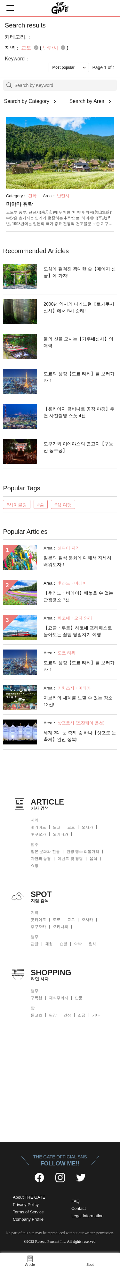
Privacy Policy (26, 1204)
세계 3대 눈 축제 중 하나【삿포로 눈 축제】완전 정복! (80, 736)
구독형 (36, 998)
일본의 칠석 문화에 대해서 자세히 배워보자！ (77, 561)
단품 (79, 998)
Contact (78, 1208)
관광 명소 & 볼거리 (83, 851)
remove (36, 47)
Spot (90, 1264)
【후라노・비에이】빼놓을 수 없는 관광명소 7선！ (78, 596)
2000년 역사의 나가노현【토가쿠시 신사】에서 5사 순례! (79, 307)
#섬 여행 (63, 504)
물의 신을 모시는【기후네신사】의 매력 (78, 342)
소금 (81, 1015)
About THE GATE (29, 1197)
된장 (53, 1015)
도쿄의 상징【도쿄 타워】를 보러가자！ (79, 377)
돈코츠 (36, 1015)
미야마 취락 (19, 204)
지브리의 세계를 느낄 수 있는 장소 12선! (78, 701)
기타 (96, 1015)
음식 (93, 858)
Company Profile (28, 1219)
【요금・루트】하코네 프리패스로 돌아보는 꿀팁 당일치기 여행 (78, 631)
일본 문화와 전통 (45, 851)
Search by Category (26, 101)
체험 (49, 944)
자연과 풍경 (41, 858)
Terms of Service (28, 1212)
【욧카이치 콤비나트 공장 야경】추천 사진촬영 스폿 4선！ (79, 412)
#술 (40, 504)
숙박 (78, 944)
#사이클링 (16, 504)
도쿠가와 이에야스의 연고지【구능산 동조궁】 (78, 447)
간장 (67, 1015)
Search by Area (86, 101)
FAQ (75, 1201)
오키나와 (60, 834)
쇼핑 (34, 865)
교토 (71, 827)
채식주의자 (58, 998)
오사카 (87, 827)
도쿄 (56, 827)
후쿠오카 (38, 834)
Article (30, 1264)
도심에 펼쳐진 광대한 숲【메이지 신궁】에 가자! (80, 272)
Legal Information (87, 1215)
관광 (34, 944)
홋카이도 (38, 827)
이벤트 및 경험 (70, 858)
